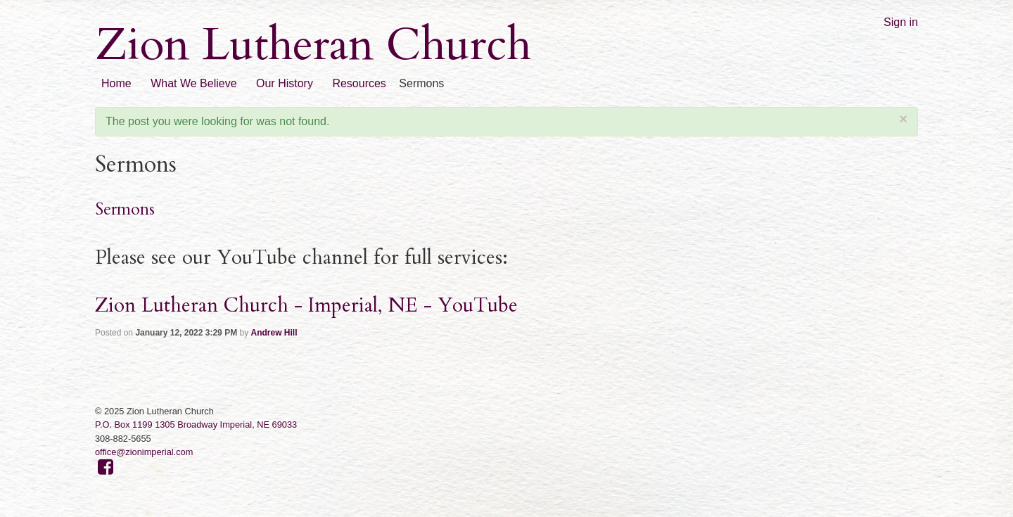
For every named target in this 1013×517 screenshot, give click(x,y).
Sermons (125, 209)
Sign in (901, 22)
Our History (284, 83)
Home (116, 83)
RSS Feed (1003, 10)
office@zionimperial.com (144, 452)
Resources (359, 83)
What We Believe (193, 83)
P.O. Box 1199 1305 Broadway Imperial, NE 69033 (196, 424)
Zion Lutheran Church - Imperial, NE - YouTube (306, 305)
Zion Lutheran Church (313, 45)
